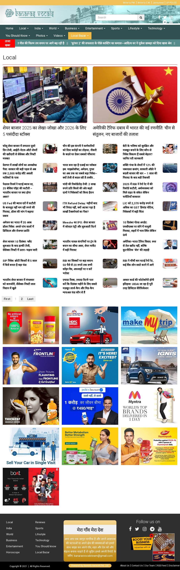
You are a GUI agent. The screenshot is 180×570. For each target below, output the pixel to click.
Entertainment (95, 28)
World (54, 28)
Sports (116, 28)
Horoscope (12, 552)
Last (30, 299)
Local (24, 28)
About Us (124, 565)
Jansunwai (158, 2)
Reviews (40, 522)
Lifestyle (135, 28)
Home (9, 28)
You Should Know (18, 35)
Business (72, 28)
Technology (156, 28)
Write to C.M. (144, 2)
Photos (42, 35)
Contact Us (137, 565)
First (7, 299)
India (38, 28)
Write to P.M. (129, 2)
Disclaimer (174, 565)
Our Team (150, 565)
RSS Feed (162, 565)
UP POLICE (171, 2)
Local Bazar (80, 35)
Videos (59, 35)
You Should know (45, 546)
